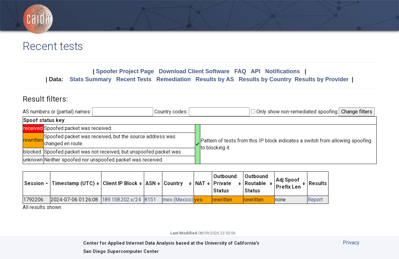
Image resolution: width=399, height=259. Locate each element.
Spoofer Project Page (125, 71)
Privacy (351, 243)
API (255, 71)
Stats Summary (90, 79)
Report (315, 200)
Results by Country (265, 79)
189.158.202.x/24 (121, 200)
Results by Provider (322, 79)
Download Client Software (194, 71)
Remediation (173, 79)
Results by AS (215, 79)
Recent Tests (133, 79)
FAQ (240, 71)
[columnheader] (36, 183)
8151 (150, 200)
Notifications (282, 71)
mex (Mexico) (178, 200)
